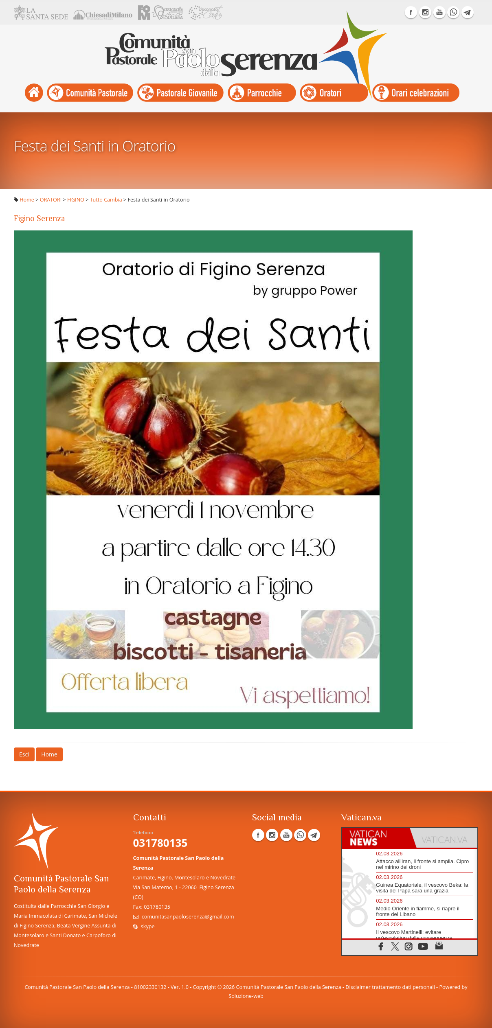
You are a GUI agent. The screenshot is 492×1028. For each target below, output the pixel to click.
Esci (24, 754)
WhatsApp (453, 12)
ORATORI (51, 199)
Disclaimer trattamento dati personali (390, 987)
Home (27, 199)
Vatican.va (361, 818)
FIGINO (75, 199)
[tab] (376, 838)
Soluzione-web (245, 996)
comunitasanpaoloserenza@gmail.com (188, 916)
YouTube (439, 12)
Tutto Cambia (106, 199)
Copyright (204, 987)
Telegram (467, 12)
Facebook (411, 12)
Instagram (425, 12)
